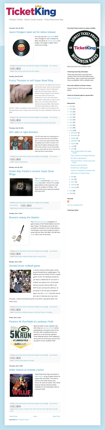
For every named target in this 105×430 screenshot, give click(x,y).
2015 (71, 120)
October (73, 138)
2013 (71, 125)
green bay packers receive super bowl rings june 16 (28, 208)
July (72, 146)
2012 (71, 128)
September (74, 141)
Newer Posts (13, 416)
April (72, 179)
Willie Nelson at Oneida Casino (26, 369)
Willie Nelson (39, 376)
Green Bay (46, 97)
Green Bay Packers (50, 122)
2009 (71, 193)
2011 (71, 130)
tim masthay (49, 312)
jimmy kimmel (18, 71)
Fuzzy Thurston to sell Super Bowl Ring (31, 80)
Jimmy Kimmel (53, 41)
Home (35, 416)
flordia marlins (18, 256)
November (74, 135)
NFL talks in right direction (23, 132)
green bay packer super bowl (37, 122)
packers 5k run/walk (28, 360)
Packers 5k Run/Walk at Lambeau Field (31, 321)
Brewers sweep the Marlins (24, 217)
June (72, 149)
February (74, 184)
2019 (71, 109)
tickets (33, 234)
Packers (46, 293)
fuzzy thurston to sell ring (21, 122)
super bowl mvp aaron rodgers (30, 71)
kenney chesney (18, 409)
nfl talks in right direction (21, 162)
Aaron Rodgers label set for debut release (32, 32)
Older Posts (56, 416)
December (74, 133)
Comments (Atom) (23, 420)
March (73, 182)
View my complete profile (75, 205)
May (72, 176)
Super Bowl (50, 36)
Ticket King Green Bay (39, 409)
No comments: (54, 65)
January (73, 187)
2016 (71, 117)
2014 (71, 122)
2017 (71, 114)
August (73, 143)
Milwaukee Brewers (40, 222)
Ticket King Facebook (73, 98)
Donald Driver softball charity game (24, 312)
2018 (71, 112)
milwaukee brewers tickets (30, 256)
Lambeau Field (48, 328)
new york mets (42, 256)
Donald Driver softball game (24, 265)
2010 (71, 191)
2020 (71, 106)
